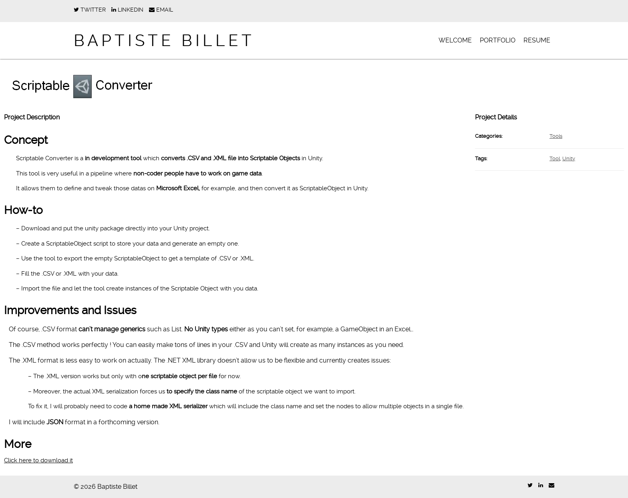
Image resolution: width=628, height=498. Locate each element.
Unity (568, 158)
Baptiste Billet (164, 40)
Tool (555, 158)
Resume (536, 40)
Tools (556, 136)
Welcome (455, 40)
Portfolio (497, 40)
